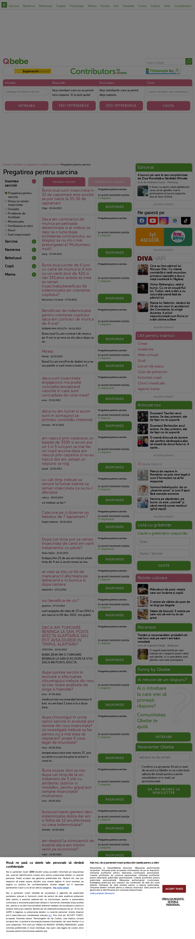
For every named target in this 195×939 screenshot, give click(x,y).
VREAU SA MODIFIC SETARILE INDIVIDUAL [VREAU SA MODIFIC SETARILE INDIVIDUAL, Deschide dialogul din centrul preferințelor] (173, 901)
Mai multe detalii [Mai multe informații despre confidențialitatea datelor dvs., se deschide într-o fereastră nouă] (61, 888)
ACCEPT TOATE (174, 888)
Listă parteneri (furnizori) (102, 893)
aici (50, 915)
